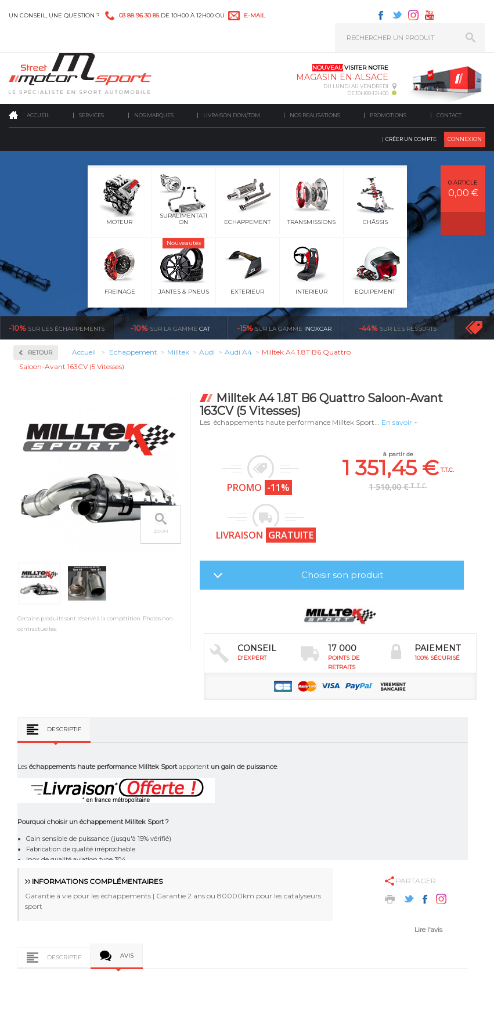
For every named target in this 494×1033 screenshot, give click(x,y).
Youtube (429, 15)
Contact (449, 115)
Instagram (413, 15)
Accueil (38, 115)
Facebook (381, 15)
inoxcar (284, 328)
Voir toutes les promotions (484, 327)
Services (91, 115)
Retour (40, 352)
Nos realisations (315, 115)
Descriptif (64, 729)
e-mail (254, 15)
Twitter (397, 15)
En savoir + (399, 422)
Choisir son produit (342, 574)
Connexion (465, 139)
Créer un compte (411, 139)
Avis (127, 955)
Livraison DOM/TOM (231, 115)
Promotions (388, 115)
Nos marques (154, 115)
